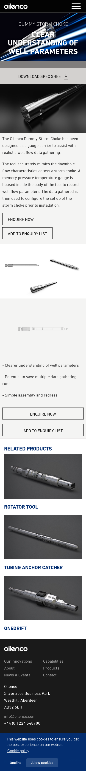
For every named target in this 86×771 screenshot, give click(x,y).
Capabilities (53, 661)
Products (51, 668)
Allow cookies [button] (42, 763)
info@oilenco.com (20, 716)
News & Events (17, 675)
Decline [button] (15, 763)
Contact (50, 675)
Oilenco (16, 6)
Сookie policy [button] (18, 751)
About (9, 668)
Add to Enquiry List (27, 233)
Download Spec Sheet (40, 76)
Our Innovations (18, 661)
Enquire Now (21, 219)
